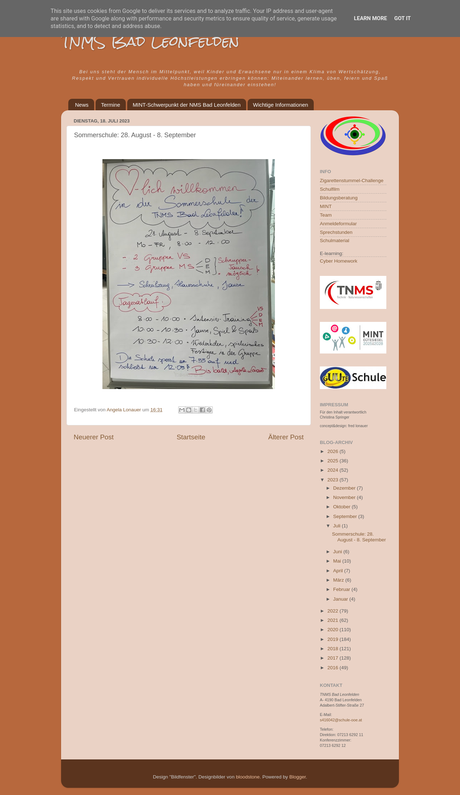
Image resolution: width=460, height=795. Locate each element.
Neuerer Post (94, 437)
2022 (333, 611)
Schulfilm (330, 189)
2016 (333, 667)
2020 (333, 629)
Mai (337, 561)
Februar (342, 589)
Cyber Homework (338, 261)
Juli (337, 525)
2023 (333, 479)
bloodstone (247, 777)
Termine (110, 105)
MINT (326, 206)
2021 (333, 620)
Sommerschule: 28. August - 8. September (359, 536)
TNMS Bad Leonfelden (150, 41)
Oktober (342, 506)
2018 (333, 648)
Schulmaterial (334, 240)
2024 (333, 470)
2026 (333, 451)
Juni (338, 551)
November (345, 497)
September (345, 516)
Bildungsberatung (339, 197)
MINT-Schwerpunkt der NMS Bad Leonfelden (186, 105)
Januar (341, 599)
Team (326, 215)
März (339, 580)
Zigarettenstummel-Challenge (351, 180)
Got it (402, 18)
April (338, 570)
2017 (333, 658)
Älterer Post (286, 437)
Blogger (297, 777)
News (82, 105)
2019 (333, 639)
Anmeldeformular (338, 223)
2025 (333, 460)
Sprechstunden (336, 232)
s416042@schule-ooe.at (341, 720)
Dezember (345, 488)
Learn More (370, 18)
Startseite (190, 437)
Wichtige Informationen (280, 105)
